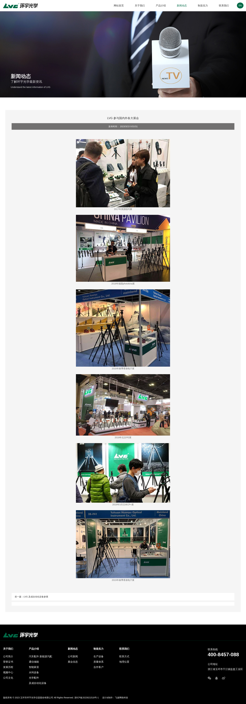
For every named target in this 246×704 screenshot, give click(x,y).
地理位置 (124, 661)
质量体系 (99, 661)
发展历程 (8, 667)
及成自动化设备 (37, 683)
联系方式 (124, 656)
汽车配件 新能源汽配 (40, 656)
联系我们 (224, 5)
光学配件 (34, 677)
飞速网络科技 (121, 697)
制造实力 (203, 5)
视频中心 (8, 672)
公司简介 (8, 656)
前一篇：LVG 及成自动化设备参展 (31, 596)
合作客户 (99, 667)
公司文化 (8, 677)
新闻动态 (182, 5)
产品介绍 (161, 5)
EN (240, 5)
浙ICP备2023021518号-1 (86, 697)
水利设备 (34, 672)
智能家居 (34, 667)
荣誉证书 (8, 661)
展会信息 (73, 661)
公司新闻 (73, 656)
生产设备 (99, 656)
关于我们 (140, 5)
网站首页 (119, 5)
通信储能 (34, 661)
